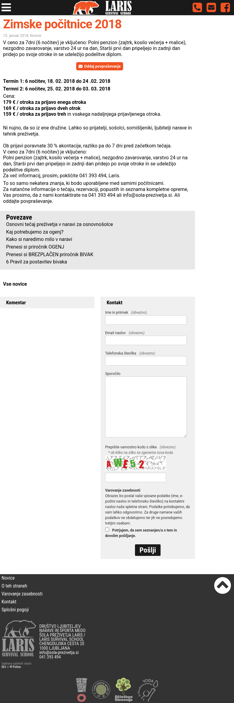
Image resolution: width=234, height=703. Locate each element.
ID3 (4, 667)
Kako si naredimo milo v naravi (39, 239)
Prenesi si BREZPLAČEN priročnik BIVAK (49, 254)
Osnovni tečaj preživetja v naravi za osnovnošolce (59, 224)
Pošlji (148, 550)
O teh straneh (14, 586)
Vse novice (15, 284)
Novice (35, 36)
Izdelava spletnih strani (16, 664)
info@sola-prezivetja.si (147, 195)
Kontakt (9, 602)
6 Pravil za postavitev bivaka (36, 262)
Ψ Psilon (15, 667)
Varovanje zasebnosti (22, 594)
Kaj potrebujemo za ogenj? (34, 232)
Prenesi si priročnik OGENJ (35, 247)
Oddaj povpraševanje (100, 66)
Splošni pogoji (15, 610)
